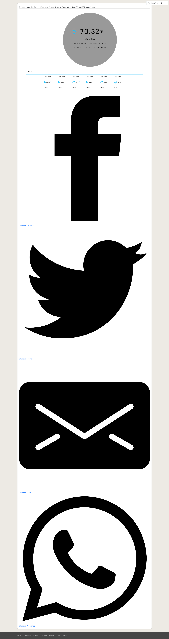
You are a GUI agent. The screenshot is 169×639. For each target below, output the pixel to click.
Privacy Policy (32, 635)
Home (20, 635)
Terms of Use (47, 635)
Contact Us (61, 635)
